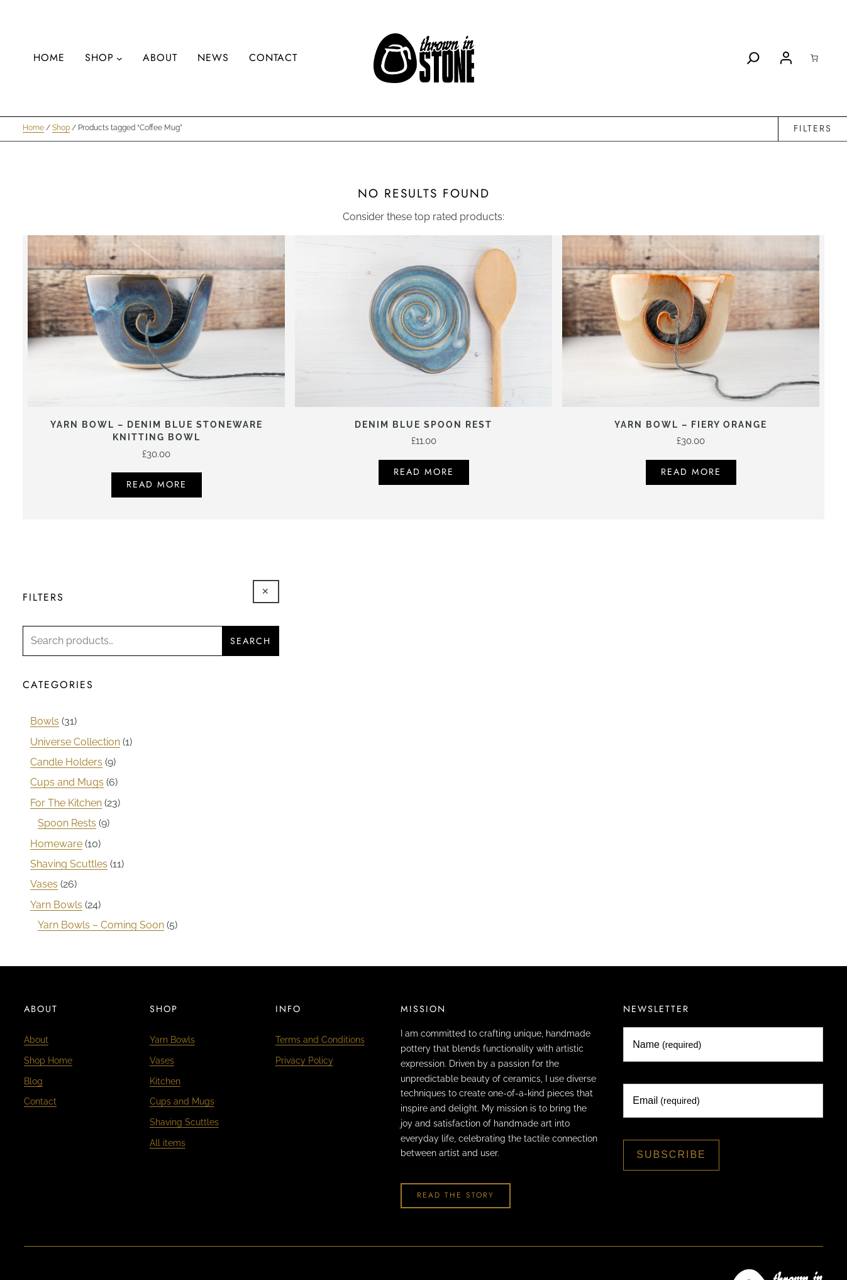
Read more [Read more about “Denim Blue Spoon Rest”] (424, 472)
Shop (61, 129)
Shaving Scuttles (184, 1120)
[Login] (786, 58)
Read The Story (455, 1196)
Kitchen (165, 1081)
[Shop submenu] (119, 58)
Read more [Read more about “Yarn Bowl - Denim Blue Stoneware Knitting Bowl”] (156, 485)
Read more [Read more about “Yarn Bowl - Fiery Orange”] (691, 472)
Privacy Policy (304, 1060)
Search (250, 641)
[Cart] (814, 57)
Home (33, 129)
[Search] (753, 58)
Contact (40, 1101)
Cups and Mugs (182, 1101)
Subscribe (671, 1155)
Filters (813, 129)
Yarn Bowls (172, 1040)
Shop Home (48, 1060)
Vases (162, 1060)
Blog (33, 1081)
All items (167, 1140)
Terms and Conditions (320, 1040)
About (36, 1040)
